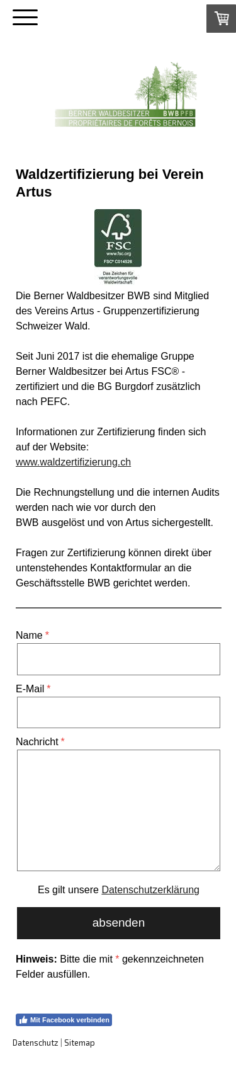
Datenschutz (36, 1042)
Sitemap (79, 1042)
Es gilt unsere (118, 889)
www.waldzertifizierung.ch (73, 462)
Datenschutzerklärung (150, 889)
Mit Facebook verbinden (64, 1020)
